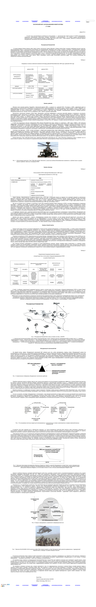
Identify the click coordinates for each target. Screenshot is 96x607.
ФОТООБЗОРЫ (77, 21)
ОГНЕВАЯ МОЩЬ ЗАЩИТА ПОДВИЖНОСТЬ (45, 21)
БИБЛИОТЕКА (67, 21)
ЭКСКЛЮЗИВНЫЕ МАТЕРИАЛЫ (57, 21)
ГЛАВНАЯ (17, 21)
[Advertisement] (48, 10)
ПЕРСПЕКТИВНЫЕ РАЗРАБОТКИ (35, 21)
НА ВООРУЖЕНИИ (25, 21)
